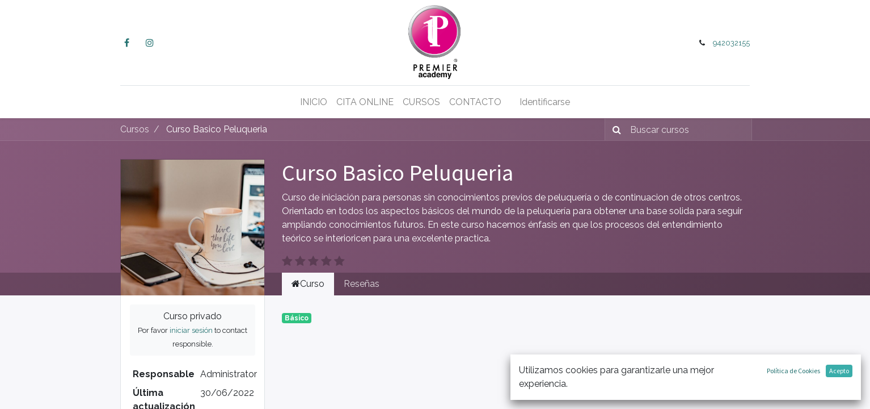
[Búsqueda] (614, 129)
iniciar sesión (191, 330)
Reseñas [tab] (361, 283)
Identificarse (545, 102)
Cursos (134, 129)
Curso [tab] (308, 283)
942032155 (731, 43)
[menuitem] (313, 102)
